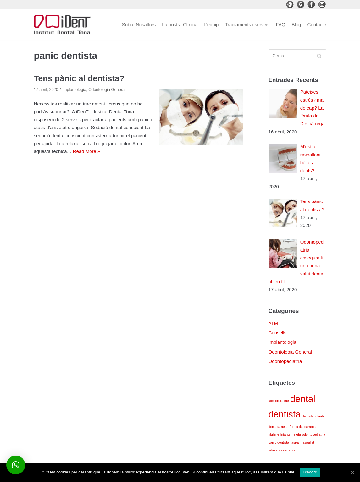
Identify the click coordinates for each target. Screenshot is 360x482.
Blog (296, 24)
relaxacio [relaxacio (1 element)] (275, 450)
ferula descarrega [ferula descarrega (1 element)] (303, 426)
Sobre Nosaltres (139, 24)
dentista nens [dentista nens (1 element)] (278, 426)
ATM (273, 323)
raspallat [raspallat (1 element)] (308, 442)
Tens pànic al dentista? (79, 78)
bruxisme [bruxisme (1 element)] (282, 401)
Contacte (316, 24)
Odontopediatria (285, 361)
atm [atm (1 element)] (271, 401)
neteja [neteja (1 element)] (296, 434)
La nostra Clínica (179, 24)
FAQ (280, 24)
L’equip (211, 24)
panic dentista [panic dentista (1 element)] (279, 442)
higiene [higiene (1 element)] (274, 434)
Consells (278, 332)
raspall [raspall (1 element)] (295, 442)
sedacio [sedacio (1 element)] (289, 450)
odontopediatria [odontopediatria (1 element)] (313, 434)
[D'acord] (352, 472)
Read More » (86, 151)
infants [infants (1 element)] (285, 434)
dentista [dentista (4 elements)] (285, 414)
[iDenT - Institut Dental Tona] (62, 24)
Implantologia (74, 89)
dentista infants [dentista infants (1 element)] (313, 416)
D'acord (310, 472)
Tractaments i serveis (247, 24)
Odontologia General (106, 89)
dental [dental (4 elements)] (302, 399)
